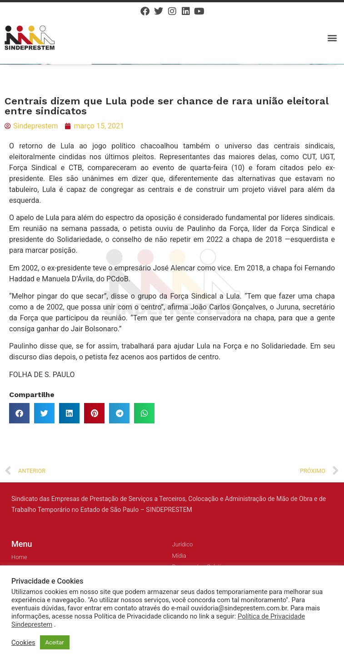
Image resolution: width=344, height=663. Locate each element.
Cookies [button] (23, 642)
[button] (331, 37)
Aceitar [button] (54, 642)
